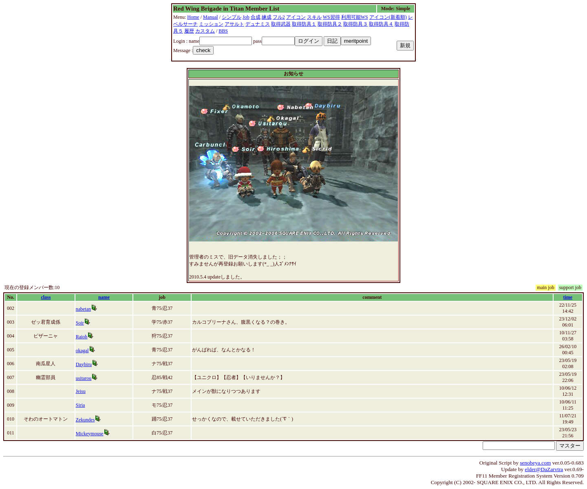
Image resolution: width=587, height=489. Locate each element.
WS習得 (331, 17)
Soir (80, 323)
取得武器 (281, 24)
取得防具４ (381, 24)
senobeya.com (535, 463)
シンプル (231, 17)
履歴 (189, 31)
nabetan (83, 309)
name (104, 297)
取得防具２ (330, 24)
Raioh (82, 337)
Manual (210, 17)
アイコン (296, 17)
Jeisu (81, 391)
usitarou (84, 378)
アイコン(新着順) (388, 17)
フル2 (279, 17)
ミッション (211, 24)
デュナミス (257, 24)
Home (193, 17)
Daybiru (84, 364)
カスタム (205, 31)
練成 (266, 17)
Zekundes (85, 420)
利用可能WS (354, 17)
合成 (255, 17)
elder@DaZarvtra (544, 469)
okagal (82, 350)
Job (246, 17)
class (46, 297)
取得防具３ (355, 24)
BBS (223, 31)
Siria (80, 405)
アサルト (234, 24)
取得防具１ (304, 24)
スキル (314, 17)
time (568, 297)
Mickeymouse (90, 433)
